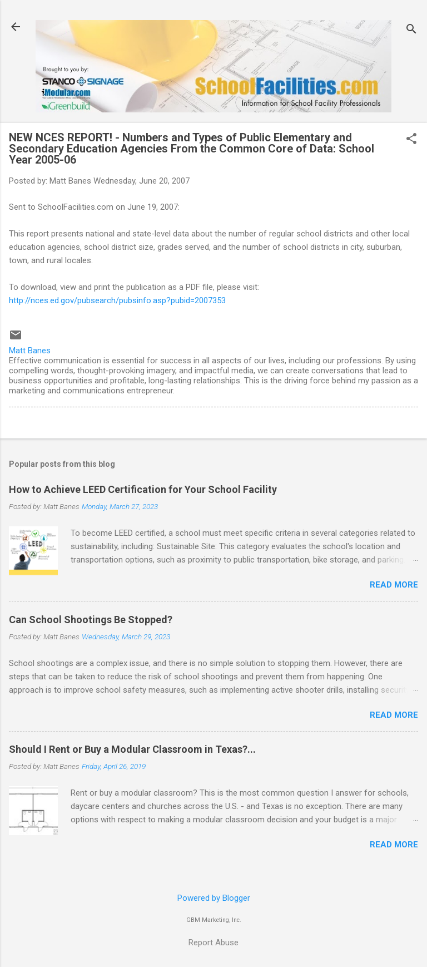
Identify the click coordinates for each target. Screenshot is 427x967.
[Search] (411, 30)
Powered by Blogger (213, 898)
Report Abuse (213, 943)
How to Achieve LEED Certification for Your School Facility (143, 489)
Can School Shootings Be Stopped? (90, 619)
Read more (394, 585)
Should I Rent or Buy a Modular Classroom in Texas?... (132, 749)
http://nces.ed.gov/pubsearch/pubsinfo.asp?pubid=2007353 (117, 300)
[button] (411, 139)
